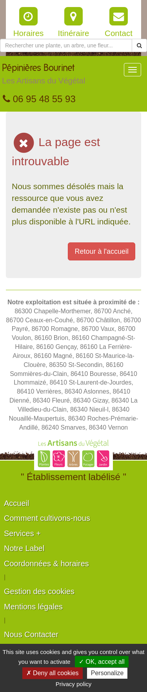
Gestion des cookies (39, 591)
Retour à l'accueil (101, 251)
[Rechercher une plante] (66, 45)
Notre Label (24, 548)
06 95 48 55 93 (39, 99)
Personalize (107, 673)
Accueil (16, 503)
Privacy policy (74, 684)
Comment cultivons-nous (47, 518)
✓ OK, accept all (102, 661)
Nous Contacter (31, 634)
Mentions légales (33, 606)
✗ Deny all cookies (52, 673)
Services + (22, 533)
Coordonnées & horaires (46, 563)
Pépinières (43, 76)
